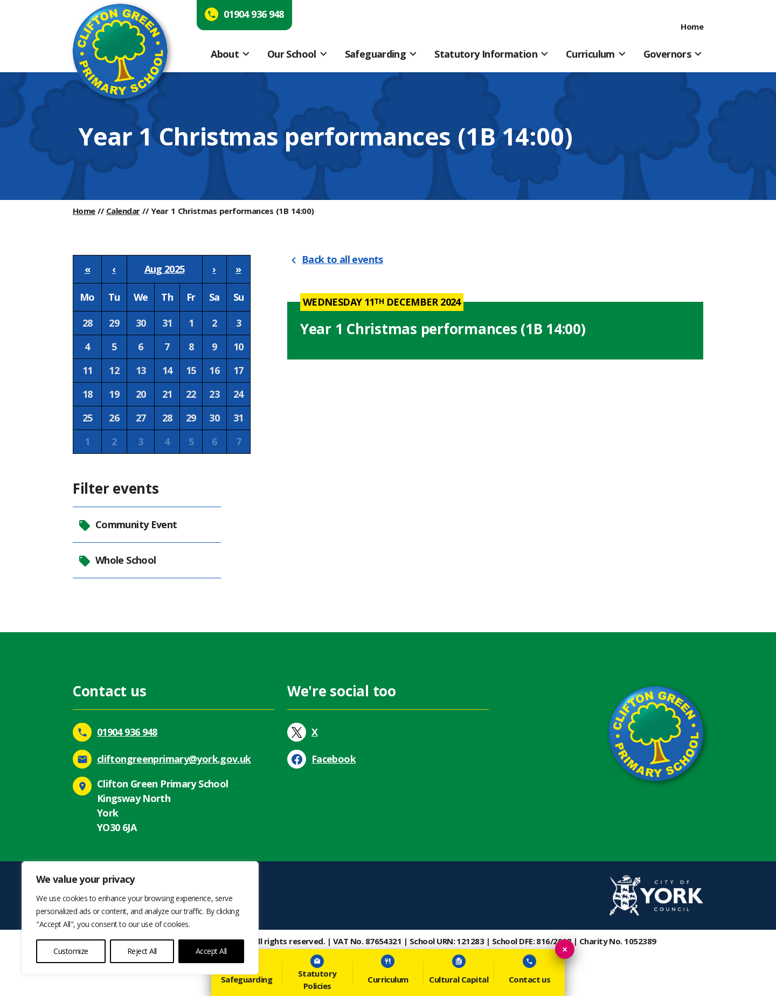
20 (141, 394)
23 (214, 394)
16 (214, 370)
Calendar (123, 210)
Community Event (127, 524)
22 (191, 394)
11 (87, 370)
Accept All (211, 951)
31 (167, 322)
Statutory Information (485, 53)
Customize (70, 951)
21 (167, 394)
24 (238, 394)
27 (141, 417)
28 (87, 322)
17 (238, 370)
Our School (291, 53)
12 (114, 370)
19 (114, 394)
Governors (667, 53)
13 (141, 370)
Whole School (117, 560)
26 (114, 417)
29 (114, 322)
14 (167, 370)
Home (692, 26)
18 (87, 394)
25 (87, 417)
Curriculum (590, 53)
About (225, 53)
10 (238, 346)
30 (141, 322)
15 (191, 370)
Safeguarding (375, 53)
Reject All (142, 951)
